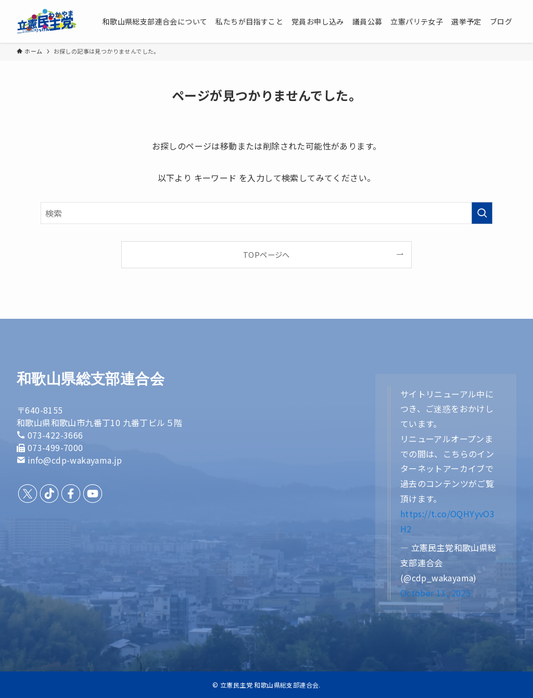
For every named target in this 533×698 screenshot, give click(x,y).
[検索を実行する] (482, 213)
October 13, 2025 (435, 593)
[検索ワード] (266, 213)
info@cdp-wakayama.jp (75, 460)
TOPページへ (266, 254)
